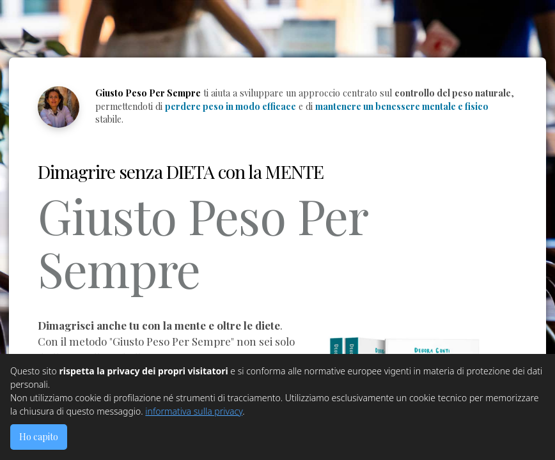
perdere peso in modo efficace (230, 106)
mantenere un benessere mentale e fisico (402, 106)
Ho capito (38, 437)
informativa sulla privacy (193, 411)
